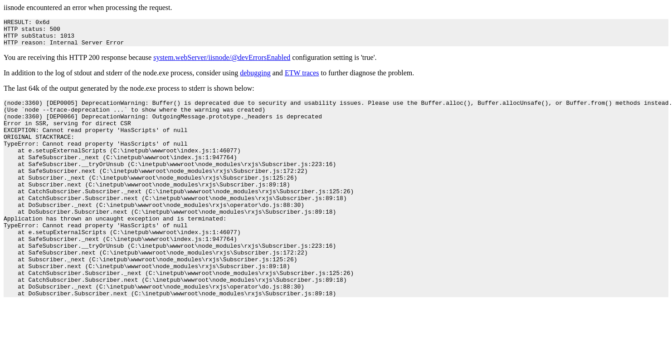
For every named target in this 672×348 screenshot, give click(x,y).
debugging (255, 78)
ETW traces (302, 78)
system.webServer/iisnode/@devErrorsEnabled (221, 63)
